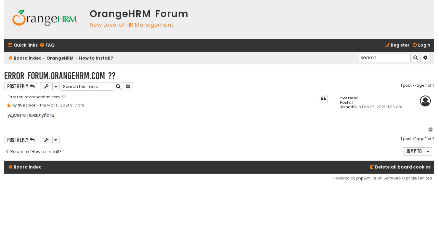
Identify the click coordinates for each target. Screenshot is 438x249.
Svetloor (349, 98)
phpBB (362, 178)
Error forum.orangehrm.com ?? (60, 76)
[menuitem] (46, 45)
